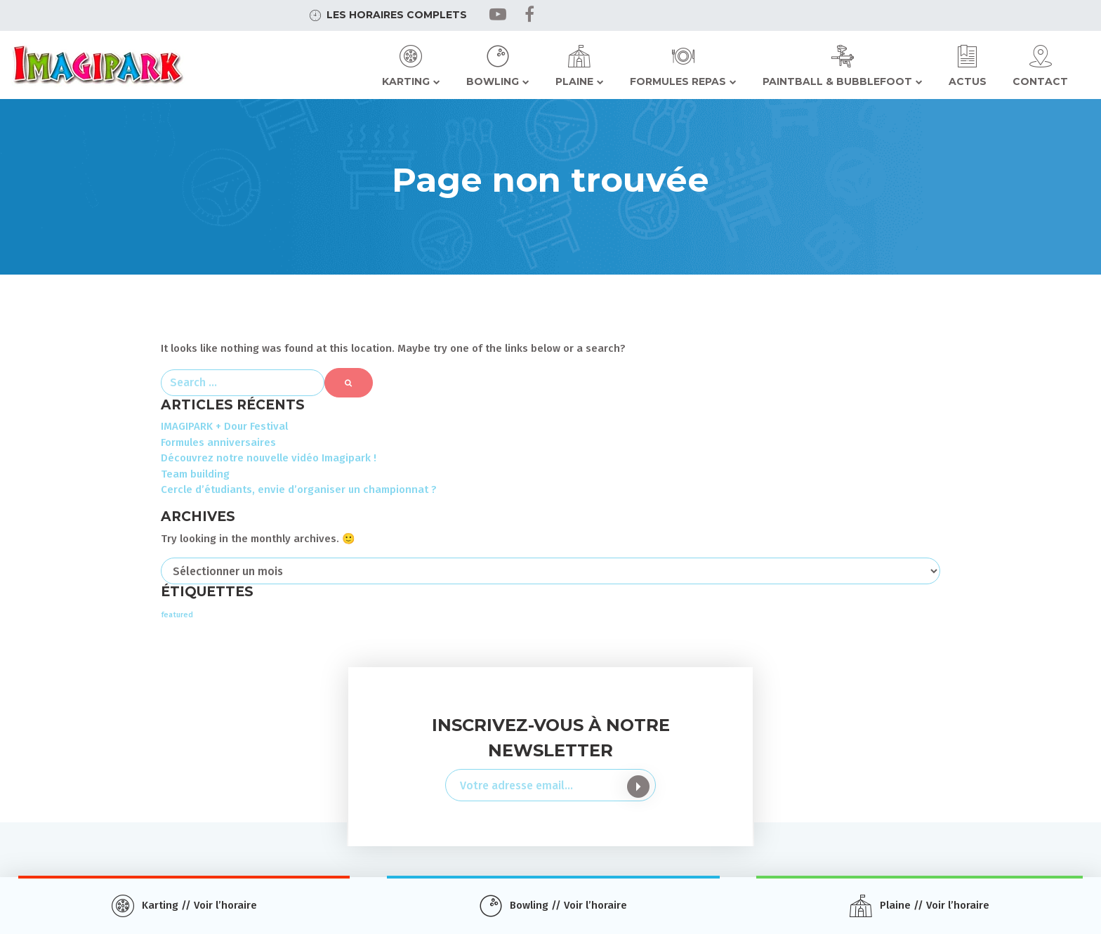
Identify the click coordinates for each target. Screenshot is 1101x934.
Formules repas (678, 81)
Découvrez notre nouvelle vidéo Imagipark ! (268, 458)
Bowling (492, 81)
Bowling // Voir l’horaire (568, 905)
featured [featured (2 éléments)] (177, 614)
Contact (1040, 81)
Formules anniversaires (218, 442)
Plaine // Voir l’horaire (934, 905)
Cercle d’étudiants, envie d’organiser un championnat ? (299, 489)
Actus (968, 81)
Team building (195, 474)
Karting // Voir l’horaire (199, 905)
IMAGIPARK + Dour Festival (224, 426)
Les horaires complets (397, 14)
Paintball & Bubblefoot (837, 81)
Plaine (574, 81)
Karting (406, 81)
